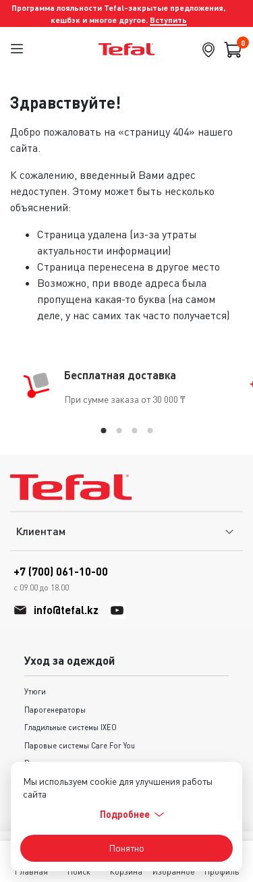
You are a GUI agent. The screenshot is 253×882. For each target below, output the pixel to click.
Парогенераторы (55, 709)
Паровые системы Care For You (79, 745)
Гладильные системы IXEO (70, 727)
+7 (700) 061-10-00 (60, 579)
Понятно (126, 848)
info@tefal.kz (66, 609)
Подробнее (132, 814)
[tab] (103, 430)
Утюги (35, 691)
